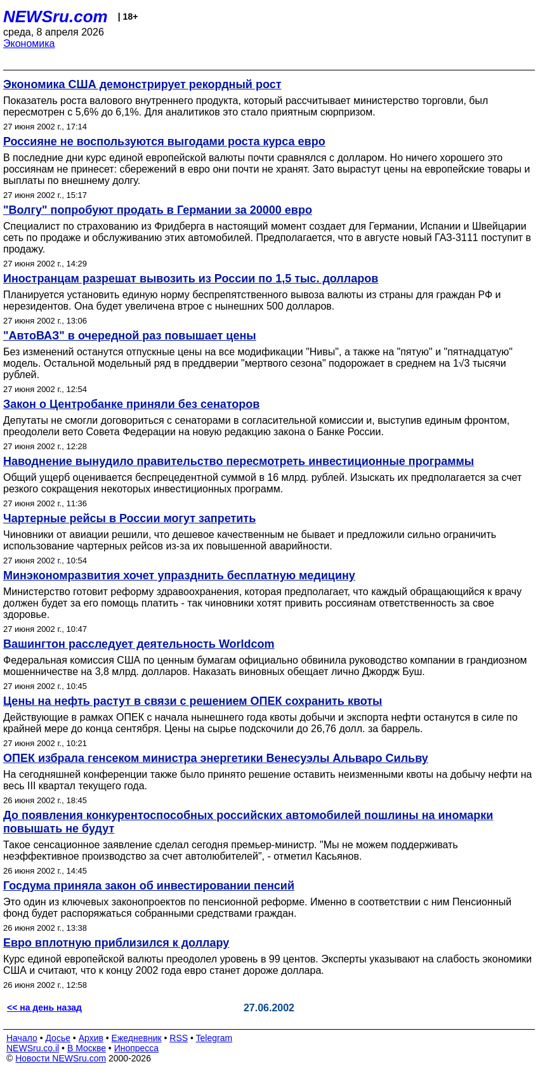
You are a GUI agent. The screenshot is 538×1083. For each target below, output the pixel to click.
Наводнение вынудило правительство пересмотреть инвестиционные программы (238, 461)
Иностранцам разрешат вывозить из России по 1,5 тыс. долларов (190, 278)
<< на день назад (44, 1007)
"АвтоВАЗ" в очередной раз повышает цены (129, 335)
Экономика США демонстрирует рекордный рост (142, 84)
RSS (178, 1038)
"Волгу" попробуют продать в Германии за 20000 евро (157, 210)
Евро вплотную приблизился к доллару (116, 942)
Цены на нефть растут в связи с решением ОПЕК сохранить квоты (193, 701)
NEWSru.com (55, 16)
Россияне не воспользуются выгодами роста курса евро (164, 141)
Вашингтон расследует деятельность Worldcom (139, 644)
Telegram (214, 1038)
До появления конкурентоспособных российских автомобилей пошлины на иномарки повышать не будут (248, 822)
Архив (91, 1038)
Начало (21, 1038)
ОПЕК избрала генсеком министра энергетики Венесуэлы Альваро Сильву (215, 758)
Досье (57, 1038)
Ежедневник (137, 1038)
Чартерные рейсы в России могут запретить (129, 518)
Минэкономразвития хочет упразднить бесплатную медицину (179, 575)
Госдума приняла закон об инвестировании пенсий (148, 885)
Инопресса (136, 1048)
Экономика (29, 43)
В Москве (86, 1048)
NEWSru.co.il (32, 1048)
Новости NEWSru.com (60, 1058)
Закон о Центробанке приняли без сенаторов (131, 404)
